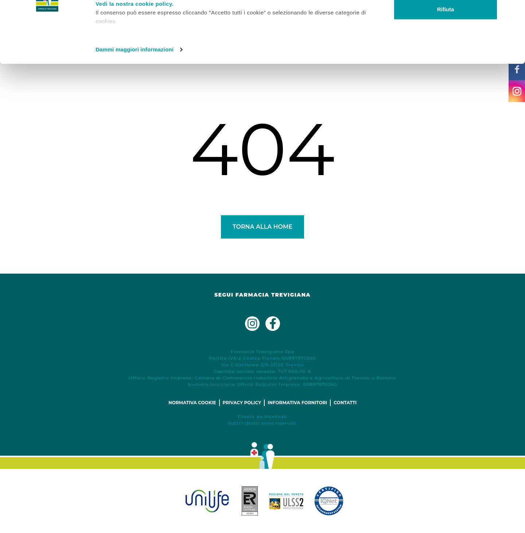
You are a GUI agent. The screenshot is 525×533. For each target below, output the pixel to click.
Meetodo (275, 416)
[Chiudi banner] (513, 11)
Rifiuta (445, 67)
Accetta (445, 19)
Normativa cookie (192, 402)
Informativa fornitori (297, 402)
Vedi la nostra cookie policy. (135, 61)
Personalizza (446, 43)
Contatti (345, 402)
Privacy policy (242, 402)
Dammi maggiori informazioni (135, 107)
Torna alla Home (262, 226)
